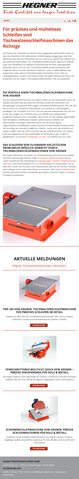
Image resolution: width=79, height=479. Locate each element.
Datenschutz (8, 474)
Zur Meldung (39, 325)
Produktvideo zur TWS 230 (38, 137)
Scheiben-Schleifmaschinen (64, 161)
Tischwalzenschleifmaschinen (51, 158)
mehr (9, 163)
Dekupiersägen (44, 161)
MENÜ (6, 20)
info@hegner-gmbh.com (43, 472)
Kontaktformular (68, 169)
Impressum (61, 472)
